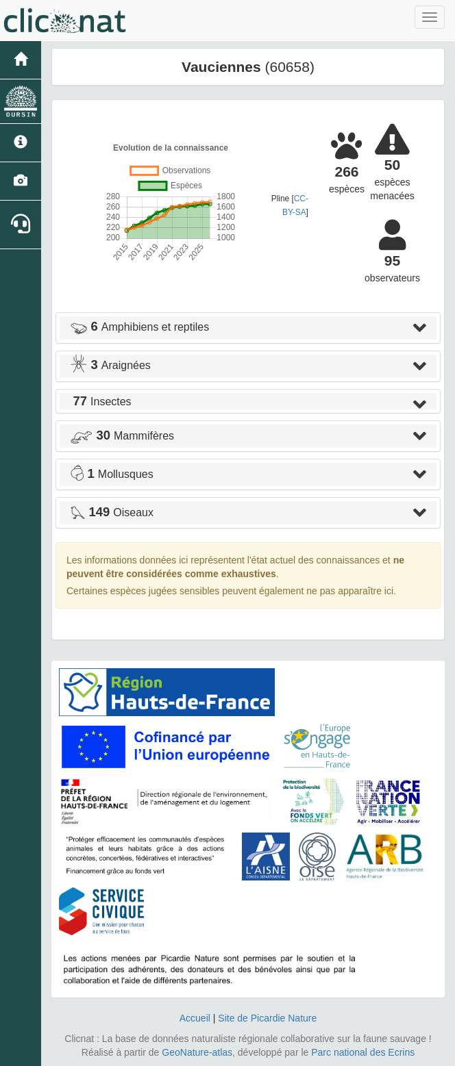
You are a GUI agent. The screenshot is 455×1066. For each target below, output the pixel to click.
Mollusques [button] (111, 474)
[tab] (248, 328)
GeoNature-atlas (197, 1052)
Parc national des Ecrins (363, 1052)
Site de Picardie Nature (267, 1018)
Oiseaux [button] (111, 512)
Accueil (195, 1018)
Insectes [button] (101, 401)
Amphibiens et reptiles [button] (139, 327)
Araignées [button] (110, 365)
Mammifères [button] (122, 436)
